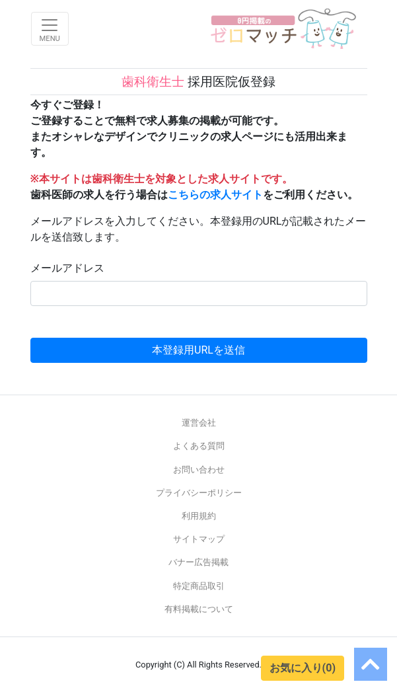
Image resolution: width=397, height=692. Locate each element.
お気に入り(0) (303, 668)
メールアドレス (67, 268)
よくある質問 (199, 446)
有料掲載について (198, 609)
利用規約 (199, 516)
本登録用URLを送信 (198, 350)
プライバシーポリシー (199, 493)
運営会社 (199, 423)
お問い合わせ (199, 470)
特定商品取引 (199, 586)
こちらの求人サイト (215, 194)
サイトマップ (199, 539)
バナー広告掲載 (198, 562)
